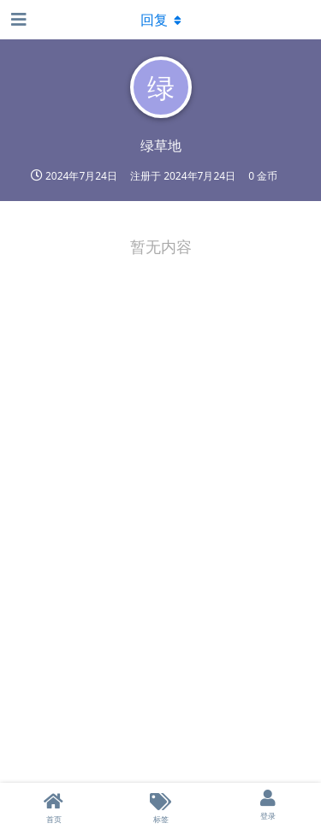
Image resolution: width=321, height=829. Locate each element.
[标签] (160, 806)
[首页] (53, 806)
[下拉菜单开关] (161, 19)
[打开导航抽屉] (17, 19)
